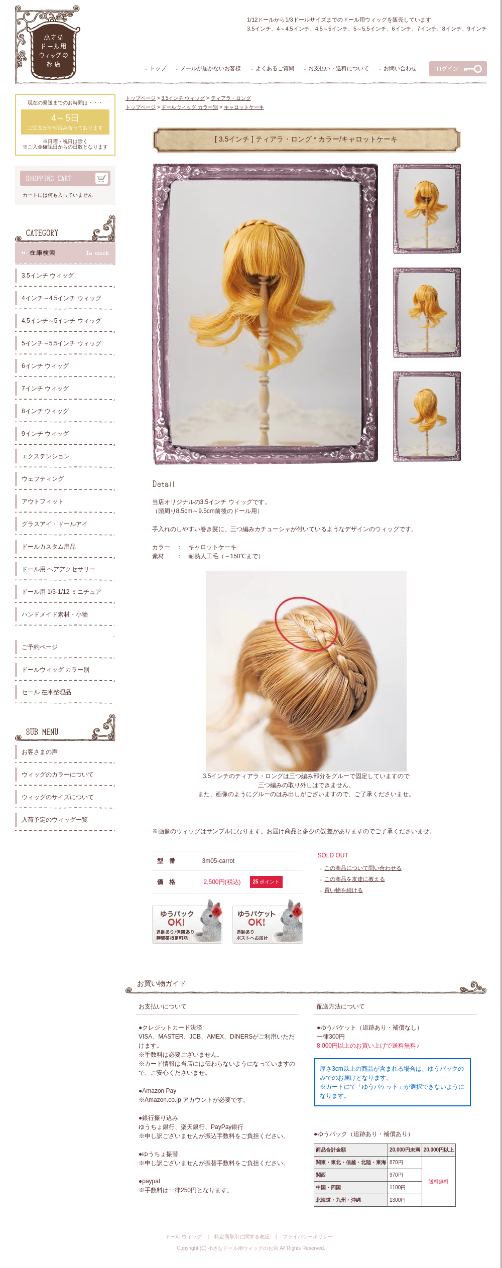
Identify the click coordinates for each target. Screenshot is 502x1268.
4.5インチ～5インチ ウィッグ (61, 320)
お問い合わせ (400, 68)
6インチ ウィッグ (45, 365)
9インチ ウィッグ (45, 433)
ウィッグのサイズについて (58, 797)
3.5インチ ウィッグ (48, 275)
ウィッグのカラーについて (58, 774)
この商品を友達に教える (354, 879)
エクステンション (46, 456)
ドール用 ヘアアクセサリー (58, 569)
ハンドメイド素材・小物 (55, 614)
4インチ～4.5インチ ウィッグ (61, 298)
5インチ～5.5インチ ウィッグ (61, 343)
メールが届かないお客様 (210, 68)
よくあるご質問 (275, 68)
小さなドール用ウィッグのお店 (243, 1248)
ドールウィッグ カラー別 (55, 669)
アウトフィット (43, 501)
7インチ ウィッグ (45, 388)
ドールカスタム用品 (49, 546)
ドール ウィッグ (183, 1236)
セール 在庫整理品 (46, 692)
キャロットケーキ (244, 107)
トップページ (141, 98)
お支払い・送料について (338, 68)
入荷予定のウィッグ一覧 (55, 819)
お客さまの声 (40, 751)
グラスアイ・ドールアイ (55, 524)
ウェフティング (43, 478)
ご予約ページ (40, 647)
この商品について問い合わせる (363, 868)
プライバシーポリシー (308, 1236)
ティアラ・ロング (231, 98)
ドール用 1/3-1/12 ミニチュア (61, 591)
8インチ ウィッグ (45, 411)
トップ (158, 68)
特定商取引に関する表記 (242, 1236)
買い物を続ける (343, 890)
